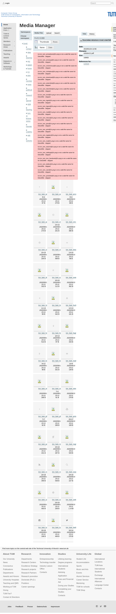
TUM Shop (80, 590)
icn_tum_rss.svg (58, 472)
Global (98, 554)
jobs (29, 75)
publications (30, 90)
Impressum (55, 606)
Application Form (7, 29)
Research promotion (29, 576)
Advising (61, 572)
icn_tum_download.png (75, 250)
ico (29, 72)
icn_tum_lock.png (73, 305)
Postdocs (25, 583)
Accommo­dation (82, 562)
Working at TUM (9, 587)
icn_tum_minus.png (60, 389)
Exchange (99, 575)
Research (26, 554)
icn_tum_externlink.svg (75, 277)
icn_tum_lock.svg (45, 333)
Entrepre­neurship (47, 559)
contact (28, 49)
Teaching (6, 54)
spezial (28, 101)
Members (6, 41)
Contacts (43, 572)
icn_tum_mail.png (73, 361)
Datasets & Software (7, 62)
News (5, 562)
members (29, 81)
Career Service (82, 580)
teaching (29, 110)
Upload (48, 33)
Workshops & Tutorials (7, 68)
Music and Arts (82, 569)
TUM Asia (99, 565)
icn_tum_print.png (73, 416)
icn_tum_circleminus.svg (76, 222)
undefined (29, 132)
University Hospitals (11, 580)
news (29, 84)
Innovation (45, 554)
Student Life (81, 559)
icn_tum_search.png (74, 472)
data (29, 52)
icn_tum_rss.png (45, 472)
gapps (30, 65)
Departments (8, 573)
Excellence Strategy (29, 566)
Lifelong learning (64, 559)
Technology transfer (48, 562)
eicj (29, 61)
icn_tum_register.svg (74, 444)
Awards (6, 58)
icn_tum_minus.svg (73, 389)
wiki (29, 135)
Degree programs (65, 562)
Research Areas (7, 46)
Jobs (9, 606)
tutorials (29, 126)
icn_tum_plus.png (45, 416)
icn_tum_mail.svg (45, 389)
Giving (5, 590)
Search (57, 33)
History (91, 34)
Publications (7, 50)
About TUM (9, 554)
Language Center (102, 585)
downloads (30, 58)
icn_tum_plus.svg (59, 416)
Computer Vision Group (9, 13)
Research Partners (29, 573)
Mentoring (80, 583)
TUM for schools (83, 587)
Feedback (19, 606)
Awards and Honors (11, 576)
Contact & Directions (11, 597)
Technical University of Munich (11, 16)
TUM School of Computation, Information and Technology (20, 15)
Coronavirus (8, 566)
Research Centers (28, 562)
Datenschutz (42, 606)
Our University (9, 559)
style (29, 104)
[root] (25, 43)
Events (79, 573)
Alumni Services (82, 576)
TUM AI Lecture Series (6, 36)
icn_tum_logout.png (46, 361)
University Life (83, 554)
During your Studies (66, 586)
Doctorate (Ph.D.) (28, 580)
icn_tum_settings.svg (74, 500)
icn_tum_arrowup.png (74, 194)
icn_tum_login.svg (73, 333)
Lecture (86, 64)
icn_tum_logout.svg (60, 361)
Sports (79, 566)
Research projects (28, 569)
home (30, 68)
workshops (30, 141)
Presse (30, 606)
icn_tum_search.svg (46, 500)
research (29, 95)
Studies (62, 554)
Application (62, 576)
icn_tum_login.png (59, 333)
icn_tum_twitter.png (73, 527)
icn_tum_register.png (60, 444)
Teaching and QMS (11, 583)
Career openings (28, 587)
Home (5, 24)
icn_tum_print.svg (45, 444)
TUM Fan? (7, 594)
